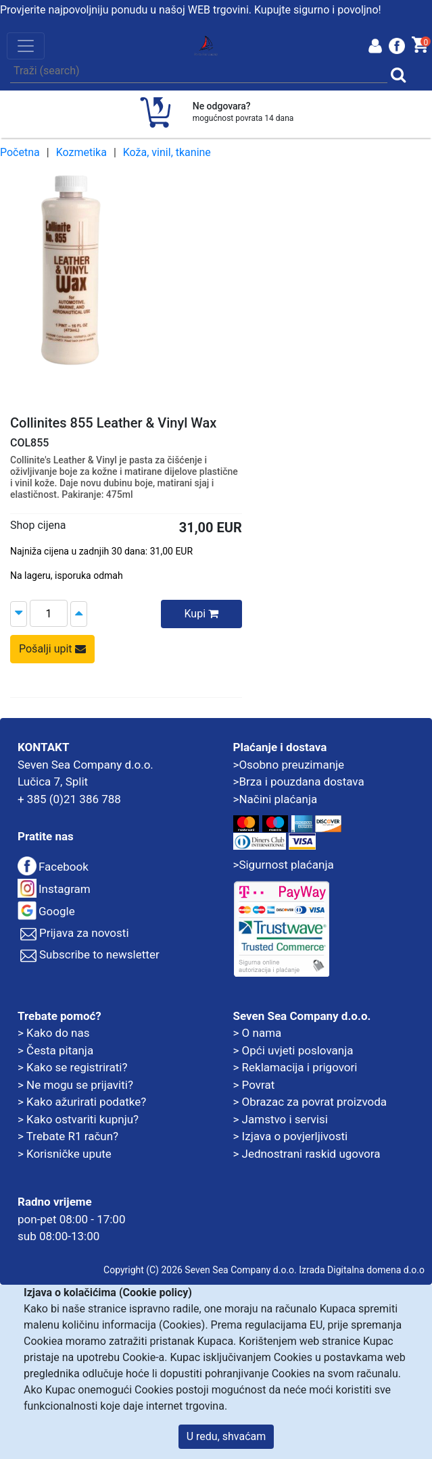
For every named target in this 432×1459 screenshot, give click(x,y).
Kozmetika (81, 152)
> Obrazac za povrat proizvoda (310, 1101)
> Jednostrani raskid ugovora (307, 1153)
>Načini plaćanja (275, 799)
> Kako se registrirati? (73, 1067)
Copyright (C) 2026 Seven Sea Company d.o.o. (200, 1269)
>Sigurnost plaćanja (283, 864)
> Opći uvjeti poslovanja (293, 1050)
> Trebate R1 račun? (68, 1136)
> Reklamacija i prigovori (295, 1067)
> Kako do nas (53, 1033)
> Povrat (254, 1085)
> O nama (257, 1033)
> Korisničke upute (65, 1153)
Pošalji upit (52, 648)
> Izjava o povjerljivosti (290, 1136)
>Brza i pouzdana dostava (298, 781)
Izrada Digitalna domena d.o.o (362, 1269)
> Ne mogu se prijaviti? (75, 1085)
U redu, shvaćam (226, 1436)
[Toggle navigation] (26, 45)
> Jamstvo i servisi (280, 1119)
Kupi (201, 613)
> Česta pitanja (55, 1050)
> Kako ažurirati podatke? (82, 1101)
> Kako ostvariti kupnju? (78, 1119)
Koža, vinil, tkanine (167, 152)
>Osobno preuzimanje (289, 764)
